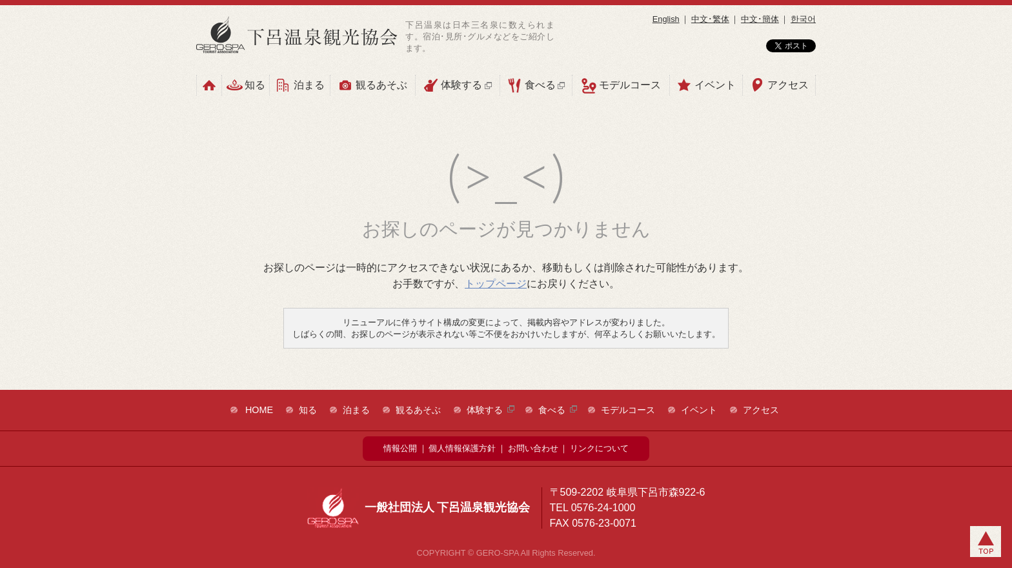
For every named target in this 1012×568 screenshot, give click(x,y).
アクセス (779, 85)
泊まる (299, 85)
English (666, 19)
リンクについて (599, 448)
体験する (457, 85)
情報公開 (400, 448)
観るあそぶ (372, 85)
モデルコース (621, 85)
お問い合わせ (533, 448)
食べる (536, 85)
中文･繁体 (710, 19)
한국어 (803, 19)
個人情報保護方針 (462, 448)
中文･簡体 (760, 19)
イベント (706, 85)
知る (246, 85)
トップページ (496, 283)
